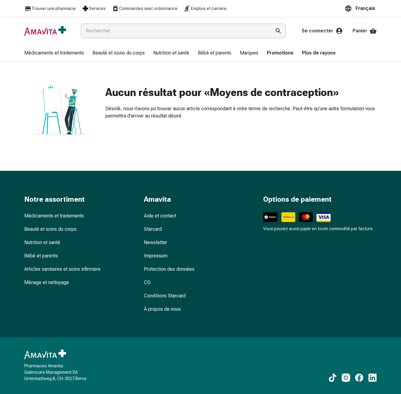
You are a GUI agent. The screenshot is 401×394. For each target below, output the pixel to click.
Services (94, 8)
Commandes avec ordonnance (144, 8)
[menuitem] (54, 53)
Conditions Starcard (165, 296)
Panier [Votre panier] (365, 31)
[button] (361, 8)
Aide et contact (160, 216)
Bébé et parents (41, 256)
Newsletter (155, 242)
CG (147, 282)
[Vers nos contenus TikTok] (332, 377)
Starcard (153, 229)
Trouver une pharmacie (50, 8)
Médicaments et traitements (54, 216)
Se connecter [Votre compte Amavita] (322, 31)
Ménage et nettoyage (46, 282)
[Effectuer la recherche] (278, 31)
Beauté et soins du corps (50, 229)
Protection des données (169, 269)
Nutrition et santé (42, 242)
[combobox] (175, 31)
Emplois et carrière (205, 8)
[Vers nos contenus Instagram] (346, 377)
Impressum (155, 256)
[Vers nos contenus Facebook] (359, 377)
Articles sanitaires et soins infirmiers (62, 269)
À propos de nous (162, 309)
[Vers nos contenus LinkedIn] (372, 377)
